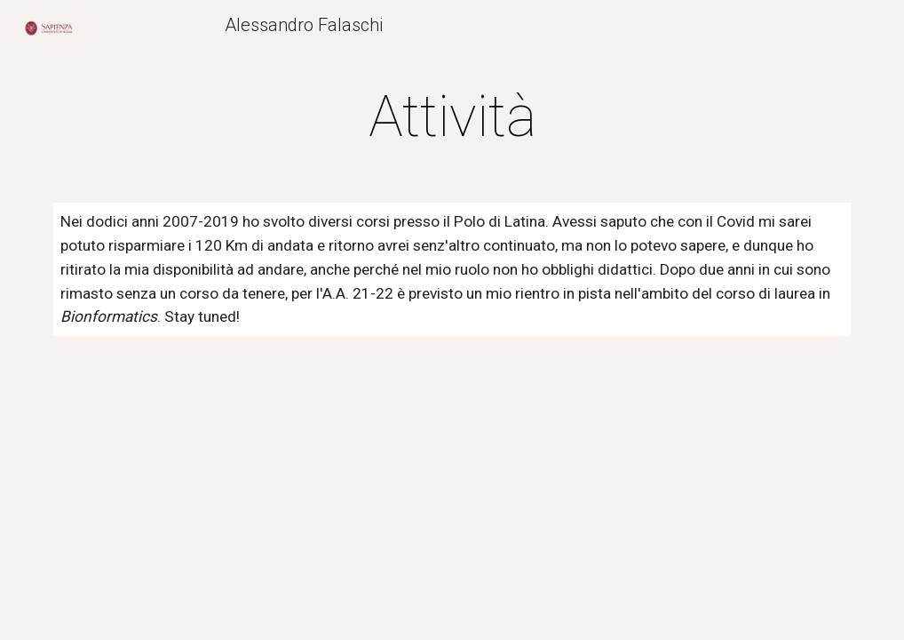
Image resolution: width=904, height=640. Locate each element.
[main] (452, 117)
